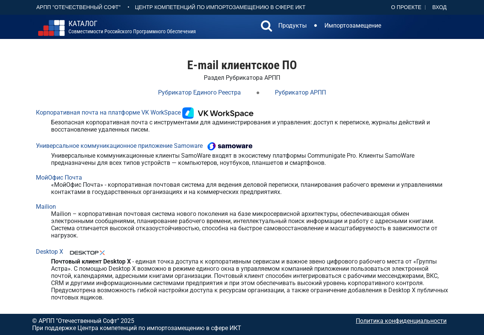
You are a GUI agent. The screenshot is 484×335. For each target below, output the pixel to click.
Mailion (46, 206)
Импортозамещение (352, 25)
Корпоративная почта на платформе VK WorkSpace (108, 112)
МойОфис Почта (59, 177)
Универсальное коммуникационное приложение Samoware (119, 145)
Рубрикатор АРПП (300, 92)
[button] (266, 27)
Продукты (292, 25)
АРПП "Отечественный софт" (78, 7)
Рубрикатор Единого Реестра (199, 92)
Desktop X (49, 251)
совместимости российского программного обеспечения (132, 27)
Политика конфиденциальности (401, 320)
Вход (439, 7)
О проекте (406, 7)
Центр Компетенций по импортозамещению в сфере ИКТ (220, 7)
